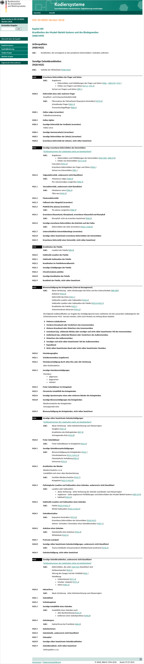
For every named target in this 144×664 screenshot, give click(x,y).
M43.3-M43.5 (74, 509)
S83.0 (71, 250)
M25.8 (35, 641)
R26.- (86, 573)
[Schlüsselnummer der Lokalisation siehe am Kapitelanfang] (67, 151)
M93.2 (77, 309)
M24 (34, 418)
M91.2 (64, 164)
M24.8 (35, 544)
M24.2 (35, 466)
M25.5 (35, 629)
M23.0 (35, 353)
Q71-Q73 (82, 161)
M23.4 (35, 387)
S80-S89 (115, 290)
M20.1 (35, 112)
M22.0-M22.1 (97, 303)
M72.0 (99, 101)
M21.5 (35, 214)
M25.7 (35, 637)
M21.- (72, 297)
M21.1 (35, 186)
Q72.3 (91, 86)
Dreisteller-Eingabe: (9, 25)
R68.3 (73, 107)
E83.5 (76, 458)
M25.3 (35, 606)
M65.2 (66, 585)
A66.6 (77, 624)
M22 (34, 247)
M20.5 (35, 136)
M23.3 (35, 370)
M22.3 (35, 267)
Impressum (36, 662)
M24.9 (35, 552)
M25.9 (35, 646)
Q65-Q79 (136, 494)
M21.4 (35, 207)
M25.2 (35, 602)
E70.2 (64, 461)
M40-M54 (66, 70)
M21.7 (35, 231)
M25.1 (35, 598)
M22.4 (35, 272)
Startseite (37, 13)
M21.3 (35, 202)
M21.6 (35, 223)
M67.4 (62, 429)
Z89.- (80, 89)
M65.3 (71, 104)
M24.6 (63, 294)
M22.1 (35, 259)
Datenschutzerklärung (52, 662)
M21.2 (35, 198)
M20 (34, 77)
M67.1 (100, 523)
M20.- (93, 167)
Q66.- (105, 83)
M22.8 (35, 276)
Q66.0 (88, 218)
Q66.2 (69, 190)
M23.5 (35, 391)
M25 (34, 559)
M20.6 (35, 141)
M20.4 (35, 132)
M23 (34, 287)
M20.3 (35, 124)
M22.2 (35, 263)
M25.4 (35, 620)
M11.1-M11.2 (72, 455)
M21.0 (35, 175)
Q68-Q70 (112, 83)
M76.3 (105, 548)
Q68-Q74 (111, 158)
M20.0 (35, 94)
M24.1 (35, 448)
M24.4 (85, 300)
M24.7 (35, 540)
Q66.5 (73, 210)
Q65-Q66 (103, 158)
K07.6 (80, 432)
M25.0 (35, 589)
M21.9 (35, 240)
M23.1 (35, 357)
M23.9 (35, 411)
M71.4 (72, 579)
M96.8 (87, 616)
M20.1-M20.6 (86, 227)
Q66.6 (70, 179)
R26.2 (69, 570)
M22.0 (35, 255)
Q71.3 (85, 86)
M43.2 (65, 535)
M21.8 (35, 236)
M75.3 (75, 582)
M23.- (84, 452)
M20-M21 (91, 520)
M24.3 (35, 485)
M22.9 (35, 280)
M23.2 (35, 362)
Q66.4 (80, 182)
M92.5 (63, 193)
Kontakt (52, 13)
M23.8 (35, 400)
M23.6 (35, 395)
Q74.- (118, 83)
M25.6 (78, 532)
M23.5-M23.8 (67, 480)
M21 (34, 148)
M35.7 (77, 477)
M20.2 (35, 120)
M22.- (74, 306)
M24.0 (35, 440)
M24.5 (35, 513)
